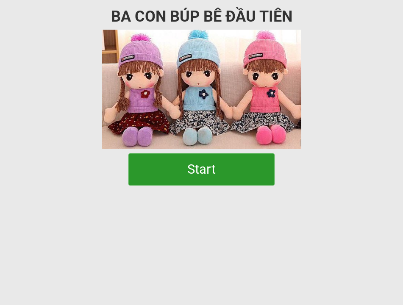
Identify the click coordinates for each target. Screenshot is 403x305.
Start (201, 169)
